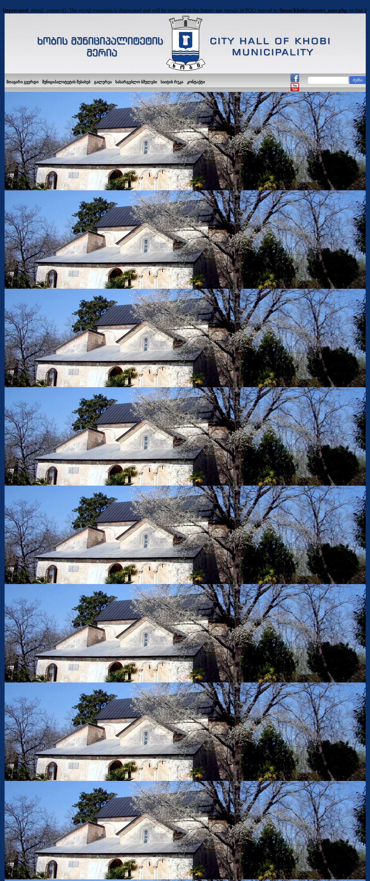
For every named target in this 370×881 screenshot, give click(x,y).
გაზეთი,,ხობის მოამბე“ (29, 621)
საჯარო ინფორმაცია (28, 362)
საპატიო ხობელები (26, 575)
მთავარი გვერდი (22, 82)
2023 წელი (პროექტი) (128, 505)
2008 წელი (117, 468)
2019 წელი (117, 479)
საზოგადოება (21, 630)
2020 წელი (117, 484)
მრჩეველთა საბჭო (26, 436)
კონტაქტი (196, 82)
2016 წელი (117, 447)
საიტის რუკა (172, 82)
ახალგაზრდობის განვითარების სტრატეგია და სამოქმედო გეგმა (39, 522)
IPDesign (325, 866)
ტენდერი (17, 403)
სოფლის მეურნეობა (27, 602)
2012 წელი (117, 426)
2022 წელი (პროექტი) (128, 495)
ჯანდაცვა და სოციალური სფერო (39, 584)
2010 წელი (117, 489)
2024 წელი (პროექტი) (128, 516)
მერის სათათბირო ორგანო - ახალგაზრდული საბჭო (35, 508)
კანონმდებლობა (24, 639)
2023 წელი (117, 510)
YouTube (28, 866)
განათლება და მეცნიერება (34, 557)
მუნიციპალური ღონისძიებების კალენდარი (37, 447)
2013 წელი (117, 432)
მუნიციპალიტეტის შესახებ (66, 82)
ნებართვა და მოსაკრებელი (34, 496)
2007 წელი (117, 463)
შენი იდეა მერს (23, 343)
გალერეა (103, 82)
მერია (14, 352)
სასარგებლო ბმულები (136, 82)
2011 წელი (117, 421)
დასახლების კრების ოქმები (34, 468)
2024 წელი (117, 521)
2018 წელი (117, 458)
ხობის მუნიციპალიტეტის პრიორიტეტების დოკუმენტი (47, 536)
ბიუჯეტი (16, 487)
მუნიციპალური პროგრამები (35, 412)
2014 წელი (117, 437)
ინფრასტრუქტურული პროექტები (40, 459)
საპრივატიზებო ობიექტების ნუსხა (39, 477)
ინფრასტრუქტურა (26, 593)
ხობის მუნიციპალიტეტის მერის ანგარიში (46, 385)
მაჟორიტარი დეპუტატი (30, 547)
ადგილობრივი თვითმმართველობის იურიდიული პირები (43, 424)
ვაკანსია (16, 394)
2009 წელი (117, 474)
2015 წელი (117, 442)
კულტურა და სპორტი (29, 566)
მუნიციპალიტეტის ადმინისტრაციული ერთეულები (43, 373)
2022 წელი (117, 500)
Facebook (15, 866)
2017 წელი (117, 453)
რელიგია (17, 612)
